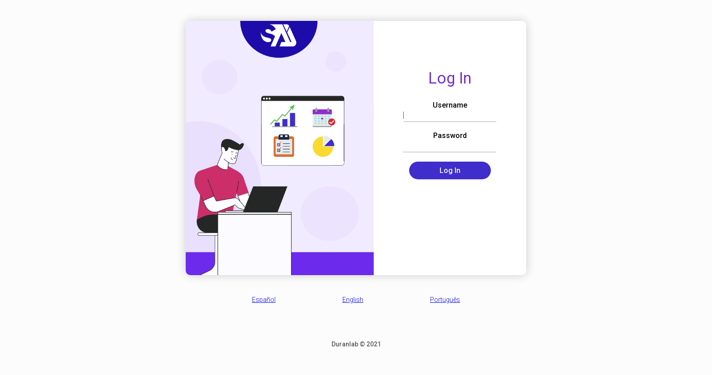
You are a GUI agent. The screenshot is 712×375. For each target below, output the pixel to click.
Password (450, 135)
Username (450, 105)
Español (264, 299)
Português (445, 299)
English (352, 299)
